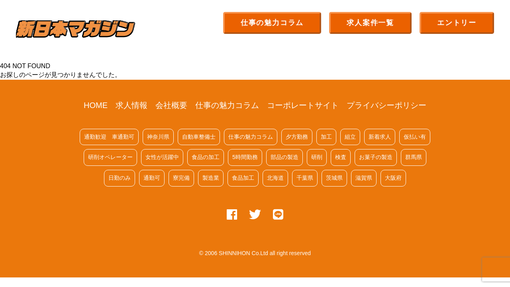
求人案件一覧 (370, 23)
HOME (96, 105)
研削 (316, 157)
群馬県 (413, 157)
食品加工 (243, 178)
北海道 (275, 178)
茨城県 (334, 178)
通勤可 (151, 178)
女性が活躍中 (162, 157)
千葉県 (304, 178)
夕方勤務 (297, 137)
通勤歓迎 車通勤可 (109, 137)
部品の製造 (284, 157)
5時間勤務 (245, 157)
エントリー (457, 23)
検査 (340, 157)
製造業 (210, 178)
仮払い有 (415, 137)
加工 (326, 137)
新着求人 (380, 137)
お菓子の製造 (375, 157)
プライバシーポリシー (386, 105)
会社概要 (171, 105)
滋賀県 (363, 178)
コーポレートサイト (303, 105)
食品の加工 (206, 157)
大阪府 (393, 178)
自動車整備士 (199, 137)
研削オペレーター (110, 157)
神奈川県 (158, 137)
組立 (350, 137)
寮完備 (181, 178)
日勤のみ (119, 178)
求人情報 (131, 105)
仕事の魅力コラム (272, 23)
